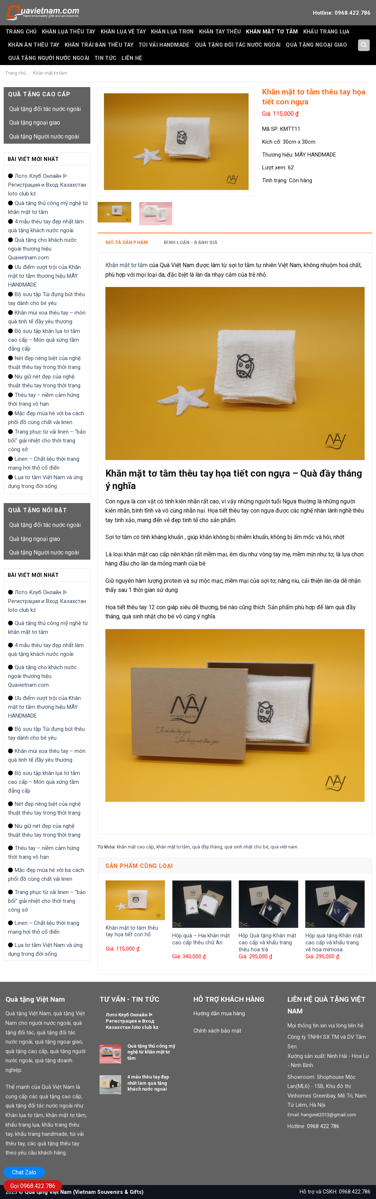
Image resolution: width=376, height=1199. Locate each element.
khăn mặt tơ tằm (173, 847)
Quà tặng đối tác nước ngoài (238, 45)
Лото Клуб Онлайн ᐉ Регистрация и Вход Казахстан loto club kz (47, 185)
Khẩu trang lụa (326, 32)
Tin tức (105, 58)
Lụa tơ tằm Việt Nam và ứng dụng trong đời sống (45, 481)
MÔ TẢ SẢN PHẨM (127, 242)
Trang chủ (16, 73)
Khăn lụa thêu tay (68, 32)
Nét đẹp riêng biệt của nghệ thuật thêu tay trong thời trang (44, 362)
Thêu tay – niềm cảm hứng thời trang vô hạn (43, 399)
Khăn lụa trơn (172, 32)
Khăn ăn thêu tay (33, 45)
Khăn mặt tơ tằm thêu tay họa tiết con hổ (132, 931)
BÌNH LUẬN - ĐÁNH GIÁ (190, 242)
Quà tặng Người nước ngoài (48, 58)
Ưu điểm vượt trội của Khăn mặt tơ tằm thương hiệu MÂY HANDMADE (44, 276)
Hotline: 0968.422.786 (341, 13)
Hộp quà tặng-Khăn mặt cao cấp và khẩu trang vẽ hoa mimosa (334, 942)
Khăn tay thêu (220, 32)
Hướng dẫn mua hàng (219, 1013)
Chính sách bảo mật (217, 1031)
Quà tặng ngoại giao (316, 45)
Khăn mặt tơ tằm (272, 32)
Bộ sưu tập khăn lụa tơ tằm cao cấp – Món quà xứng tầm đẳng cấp (44, 340)
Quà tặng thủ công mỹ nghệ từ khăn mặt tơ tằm (48, 207)
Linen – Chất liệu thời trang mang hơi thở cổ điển (43, 463)
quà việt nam (284, 847)
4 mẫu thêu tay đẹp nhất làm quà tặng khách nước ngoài (46, 226)
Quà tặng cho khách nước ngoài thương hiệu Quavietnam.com (42, 249)
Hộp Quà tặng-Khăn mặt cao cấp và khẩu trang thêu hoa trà (267, 942)
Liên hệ (132, 58)
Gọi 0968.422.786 (32, 1185)
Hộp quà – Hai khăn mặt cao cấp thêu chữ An (201, 939)
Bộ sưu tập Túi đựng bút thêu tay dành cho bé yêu (46, 298)
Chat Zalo (24, 1172)
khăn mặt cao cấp (135, 847)
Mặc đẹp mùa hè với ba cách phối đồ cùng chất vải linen (46, 418)
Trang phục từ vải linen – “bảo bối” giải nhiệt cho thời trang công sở (47, 440)
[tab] (130, 242)
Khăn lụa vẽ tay (123, 32)
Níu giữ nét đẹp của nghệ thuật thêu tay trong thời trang (44, 381)
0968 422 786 (323, 1126)
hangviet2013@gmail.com (328, 1114)
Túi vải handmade (164, 45)
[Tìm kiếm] (364, 45)
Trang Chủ (21, 32)
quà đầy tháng (207, 847)
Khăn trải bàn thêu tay (99, 45)
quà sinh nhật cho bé (246, 847)
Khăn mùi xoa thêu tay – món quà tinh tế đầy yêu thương (47, 317)
